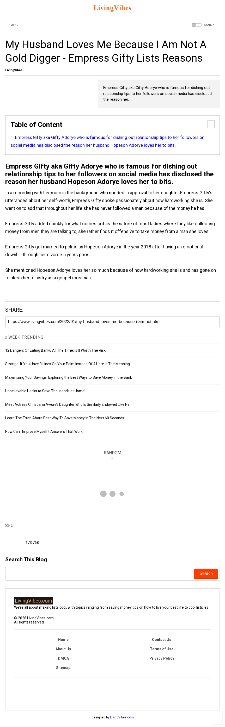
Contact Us (161, 640)
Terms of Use (161, 649)
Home (63, 640)
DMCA (63, 658)
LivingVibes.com (122, 717)
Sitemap (63, 668)
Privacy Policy (161, 658)
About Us (63, 649)
